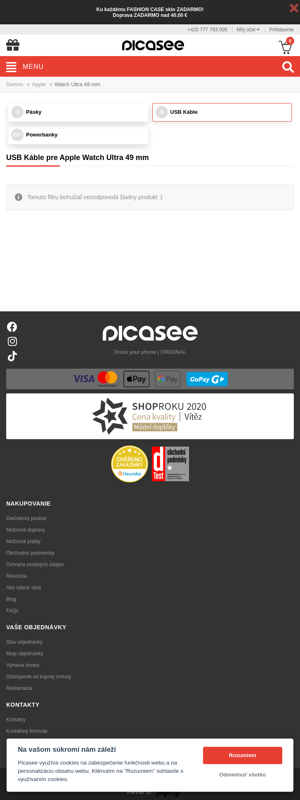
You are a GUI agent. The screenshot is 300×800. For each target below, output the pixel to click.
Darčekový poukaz (26, 518)
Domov (14, 84)
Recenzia (16, 576)
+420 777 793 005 (207, 30)
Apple (39, 84)
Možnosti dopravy (25, 530)
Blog (11, 599)
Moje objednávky (24, 653)
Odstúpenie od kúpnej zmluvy (38, 677)
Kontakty (16, 719)
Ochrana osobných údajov (35, 564)
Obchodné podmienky (30, 553)
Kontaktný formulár (27, 731)
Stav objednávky (24, 642)
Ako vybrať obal (23, 588)
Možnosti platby (23, 541)
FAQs (12, 611)
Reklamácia (19, 688)
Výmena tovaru (23, 665)
